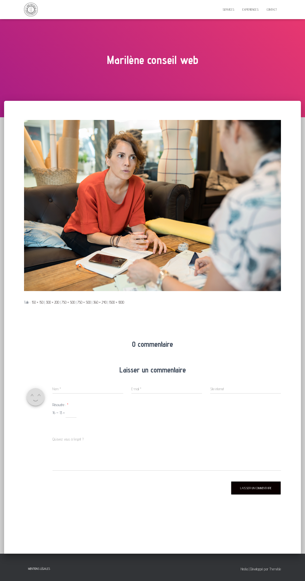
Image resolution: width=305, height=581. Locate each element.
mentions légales (39, 569)
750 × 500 (68, 302)
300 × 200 (52, 302)
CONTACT (272, 9)
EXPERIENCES (250, 9)
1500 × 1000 (116, 302)
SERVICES (228, 9)
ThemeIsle (275, 569)
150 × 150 (37, 302)
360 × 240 (100, 302)
